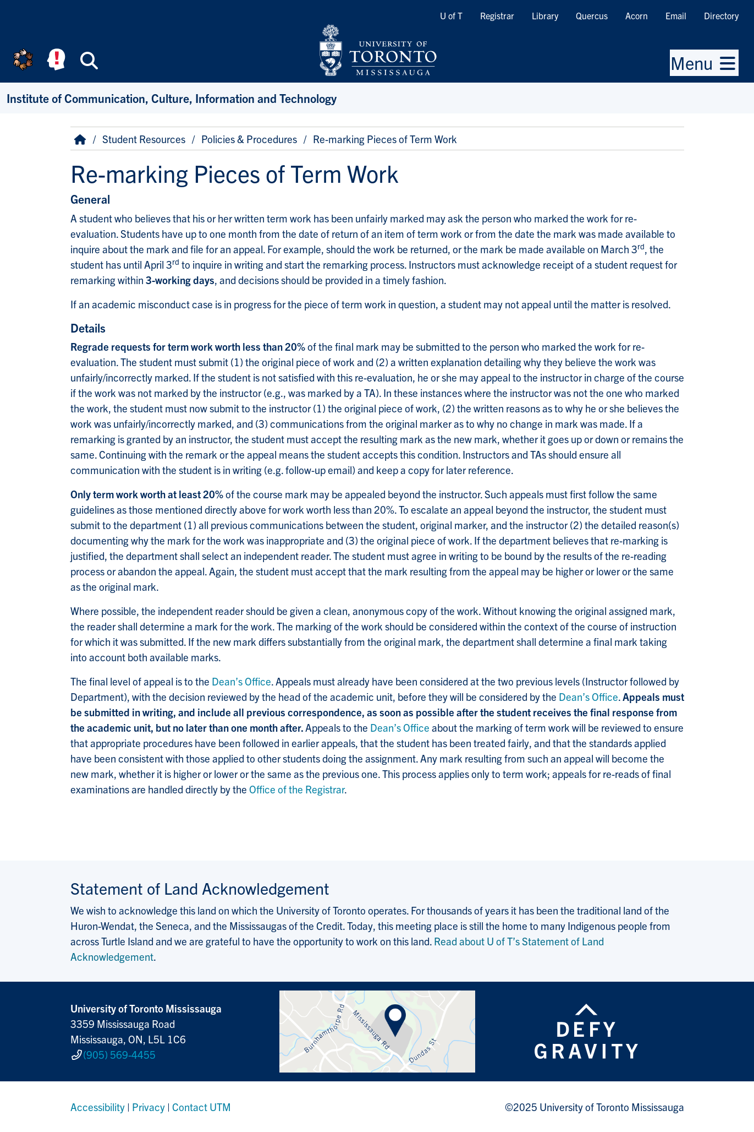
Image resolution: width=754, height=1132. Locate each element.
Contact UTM (201, 1106)
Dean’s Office (241, 681)
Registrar (497, 15)
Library (545, 15)
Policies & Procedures (249, 138)
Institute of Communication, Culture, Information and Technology (172, 97)
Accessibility (97, 1106)
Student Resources (143, 138)
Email (675, 15)
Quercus (592, 15)
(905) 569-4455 (119, 1054)
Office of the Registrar (296, 789)
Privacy (148, 1106)
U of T (451, 15)
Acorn (636, 15)
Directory (721, 15)
